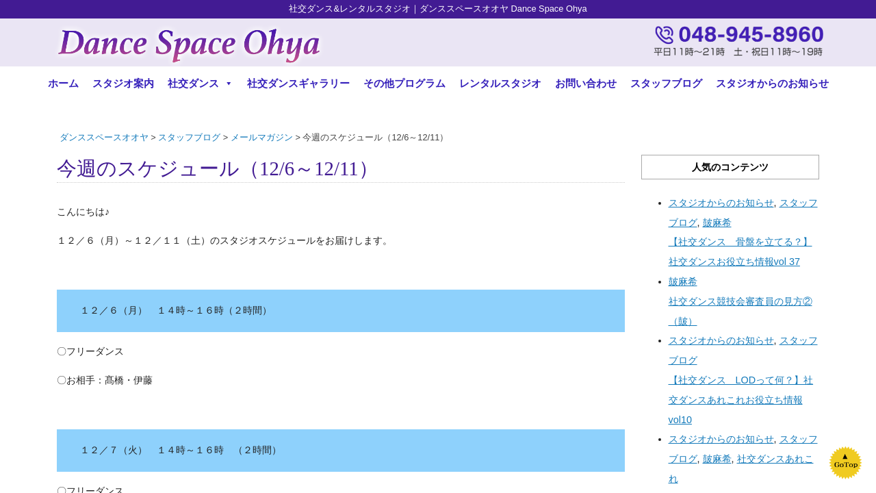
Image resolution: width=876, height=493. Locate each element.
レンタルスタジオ (500, 83)
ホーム (63, 83)
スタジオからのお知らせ (772, 83)
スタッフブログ (666, 83)
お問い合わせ (586, 83)
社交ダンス (200, 83)
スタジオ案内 (123, 83)
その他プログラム (404, 83)
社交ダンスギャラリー (298, 83)
